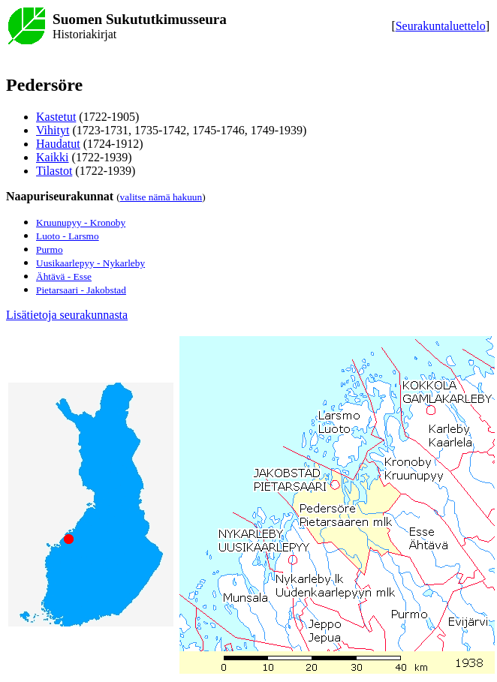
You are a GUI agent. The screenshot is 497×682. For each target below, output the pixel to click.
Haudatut (58, 143)
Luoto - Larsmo (67, 236)
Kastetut (56, 116)
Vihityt (52, 130)
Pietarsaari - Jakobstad (81, 290)
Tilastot (54, 170)
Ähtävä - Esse (64, 276)
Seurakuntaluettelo (441, 26)
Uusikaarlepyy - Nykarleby (90, 263)
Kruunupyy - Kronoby (80, 222)
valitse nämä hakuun (161, 197)
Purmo (49, 249)
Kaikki (52, 157)
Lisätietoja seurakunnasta (67, 314)
